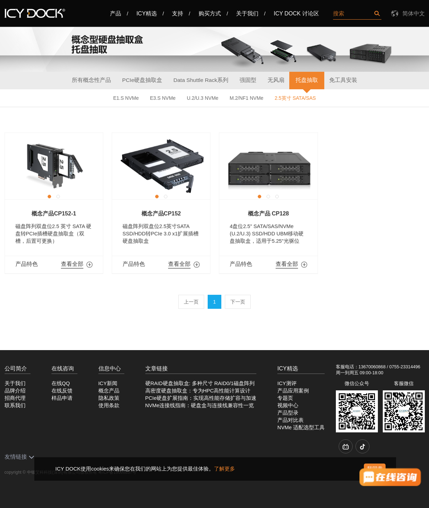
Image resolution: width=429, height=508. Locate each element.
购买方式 (210, 13)
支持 (177, 13)
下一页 (237, 300)
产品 (115, 13)
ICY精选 (146, 13)
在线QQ (60, 381)
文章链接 (156, 367)
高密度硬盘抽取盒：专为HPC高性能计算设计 (198, 389)
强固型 (248, 80)
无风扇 (276, 80)
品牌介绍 (15, 389)
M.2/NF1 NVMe (246, 98)
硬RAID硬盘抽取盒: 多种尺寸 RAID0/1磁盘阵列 (200, 381)
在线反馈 (61, 389)
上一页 (191, 300)
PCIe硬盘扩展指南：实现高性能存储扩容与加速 (201, 396)
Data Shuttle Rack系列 (200, 80)
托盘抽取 (307, 80)
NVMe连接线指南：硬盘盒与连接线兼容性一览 (199, 403)
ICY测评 (286, 381)
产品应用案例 (293, 389)
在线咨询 (62, 367)
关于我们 (247, 13)
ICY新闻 (107, 381)
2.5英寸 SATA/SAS (295, 98)
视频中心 (287, 403)
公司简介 (16, 367)
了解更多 (224, 469)
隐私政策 (108, 396)
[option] (54, 165)
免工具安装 (343, 80)
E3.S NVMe (162, 98)
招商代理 (15, 396)
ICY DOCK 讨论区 (296, 13)
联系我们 (15, 403)
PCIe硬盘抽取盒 (142, 80)
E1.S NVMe (126, 98)
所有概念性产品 (91, 80)
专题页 (285, 396)
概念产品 (108, 389)
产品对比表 (290, 418)
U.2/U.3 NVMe (202, 98)
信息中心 (109, 367)
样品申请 (61, 396)
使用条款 (108, 403)
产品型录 (287, 411)
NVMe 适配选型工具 (301, 426)
